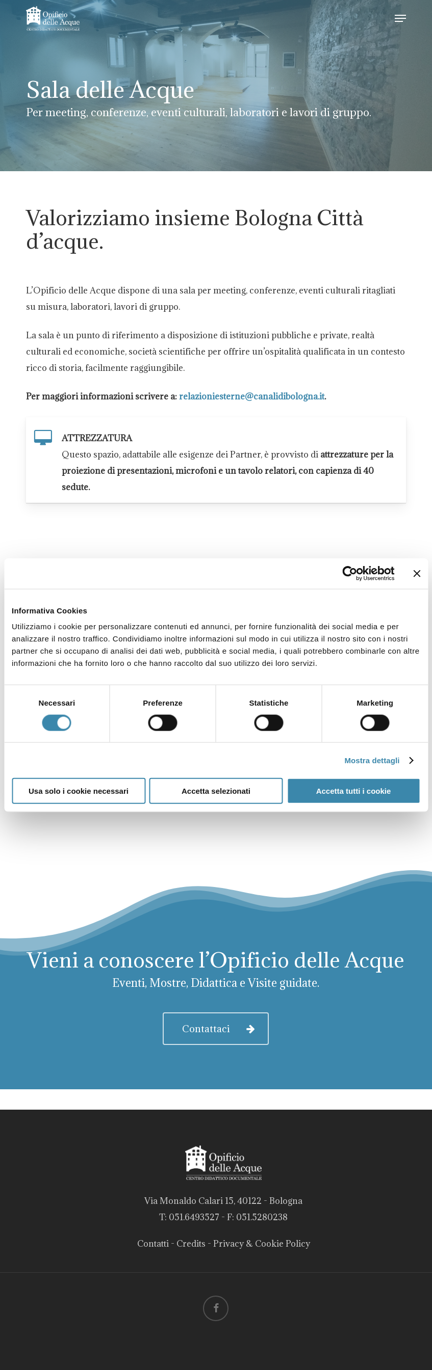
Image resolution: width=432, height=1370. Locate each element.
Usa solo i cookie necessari (79, 791)
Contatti (153, 1243)
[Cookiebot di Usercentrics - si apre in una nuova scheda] (349, 573)
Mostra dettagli (371, 760)
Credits (191, 1243)
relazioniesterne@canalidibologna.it (251, 396)
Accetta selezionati (216, 791)
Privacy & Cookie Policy (261, 1243)
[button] (400, 18)
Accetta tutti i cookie (353, 791)
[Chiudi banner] (416, 573)
